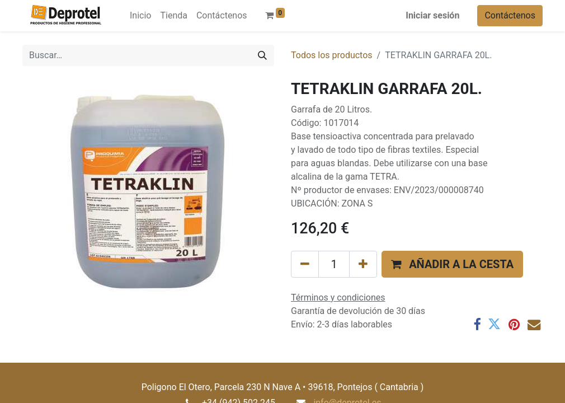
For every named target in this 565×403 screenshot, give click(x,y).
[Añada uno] (363, 264)
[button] (452, 264)
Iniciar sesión (432, 15)
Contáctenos (509, 15)
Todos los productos (332, 55)
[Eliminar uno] (305, 264)
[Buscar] (262, 55)
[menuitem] (140, 15)
